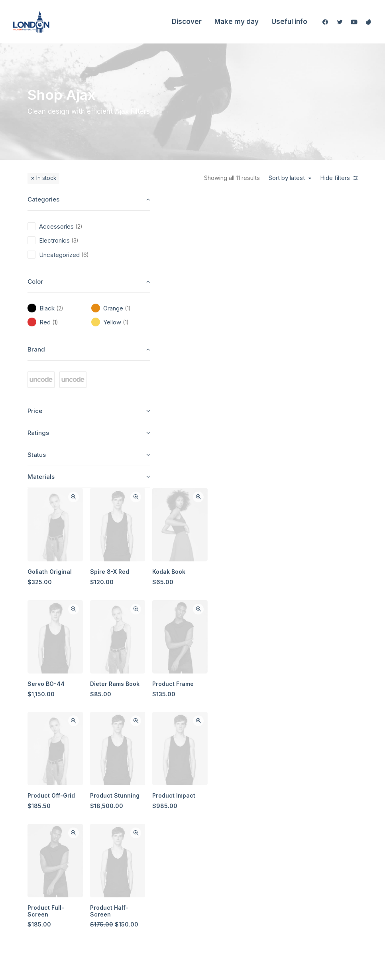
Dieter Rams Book (265, 390)
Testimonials (237, 787)
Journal (231, 801)
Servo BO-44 (197, 390)
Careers (231, 815)
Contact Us (235, 829)
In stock (46, 178)
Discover (187, 22)
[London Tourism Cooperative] (31, 22)
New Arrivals (187, 829)
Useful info (289, 22)
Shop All (181, 745)
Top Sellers (186, 884)
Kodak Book (319, 278)
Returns (281, 773)
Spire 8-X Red (260, 278)
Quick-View (224, 205)
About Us (233, 745)
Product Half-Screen (260, 615)
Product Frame (323, 390)
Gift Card (182, 870)
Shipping (283, 759)
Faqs (277, 745)
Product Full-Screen (197, 615)
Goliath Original (201, 278)
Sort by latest (287, 178)
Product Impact (324, 501)
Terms (279, 787)
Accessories (187, 815)
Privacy (281, 801)
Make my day (236, 22)
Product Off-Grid (202, 501)
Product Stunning (265, 501)
